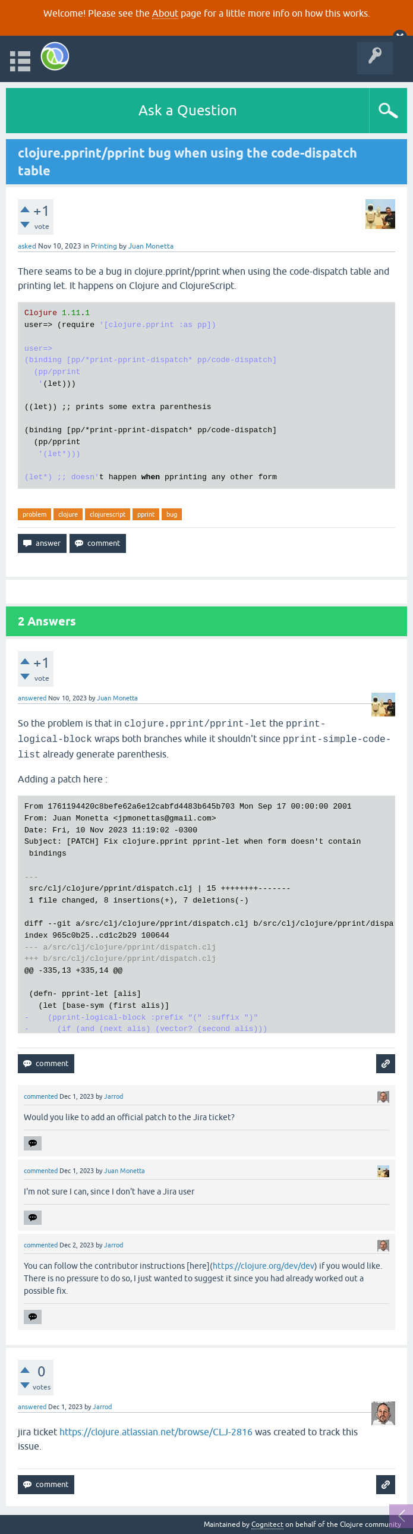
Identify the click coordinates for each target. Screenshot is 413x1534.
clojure (68, 514)
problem (34, 514)
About (165, 13)
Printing (104, 246)
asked (27, 246)
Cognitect (267, 1524)
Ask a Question (187, 110)
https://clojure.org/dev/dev (263, 1266)
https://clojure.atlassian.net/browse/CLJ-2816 (156, 1431)
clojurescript (107, 514)
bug (171, 514)
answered (32, 698)
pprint (146, 514)
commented (41, 1096)
